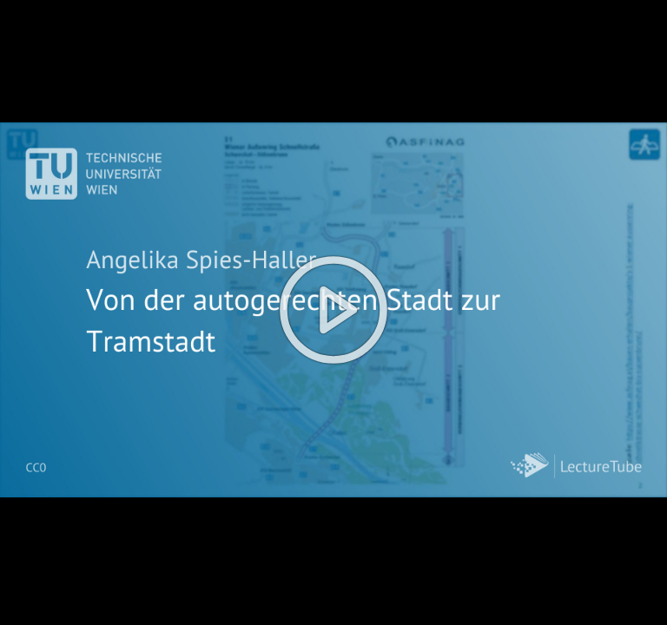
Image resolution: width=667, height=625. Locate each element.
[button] (333, 312)
